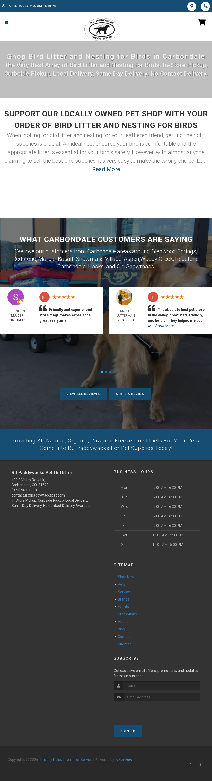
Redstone (24, 258)
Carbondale (71, 266)
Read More (106, 169)
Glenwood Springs (173, 251)
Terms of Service (79, 759)
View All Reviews (83, 393)
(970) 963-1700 (24, 490)
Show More (164, 325)
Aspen (131, 258)
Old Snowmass (135, 266)
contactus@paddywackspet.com (38, 495)
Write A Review (130, 393)
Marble (47, 258)
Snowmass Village (98, 258)
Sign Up (128, 731)
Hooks (96, 266)
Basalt (66, 258)
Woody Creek (156, 258)
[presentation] (141, 711)
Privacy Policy (51, 759)
